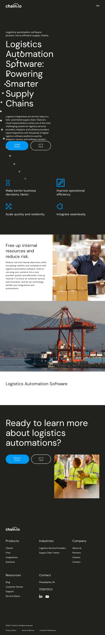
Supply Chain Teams (49, 552)
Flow (8, 552)
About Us (77, 548)
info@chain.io (46, 588)
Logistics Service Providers (52, 548)
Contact (76, 562)
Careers (76, 557)
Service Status (13, 596)
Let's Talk (40, 145)
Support (10, 591)
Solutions (10, 562)
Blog (8, 582)
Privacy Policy (11, 630)
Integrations (12, 557)
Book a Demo (17, 459)
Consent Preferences (48, 630)
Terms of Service (28, 630)
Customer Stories (14, 586)
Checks (9, 548)
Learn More (17, 145)
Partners (76, 552)
